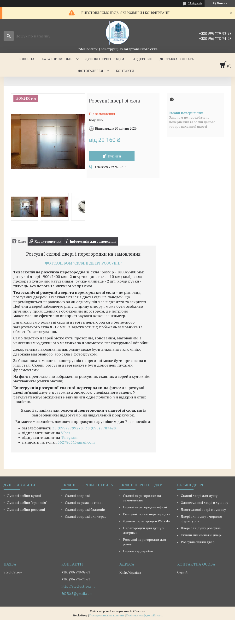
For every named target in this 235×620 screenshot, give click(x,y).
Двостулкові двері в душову (203, 509)
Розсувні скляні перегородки (146, 514)
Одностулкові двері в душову (204, 502)
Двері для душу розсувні (201, 528)
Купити (114, 156)
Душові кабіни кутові (24, 495)
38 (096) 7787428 (100, 428)
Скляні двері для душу (199, 495)
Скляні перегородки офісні (145, 507)
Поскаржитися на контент (106, 615)
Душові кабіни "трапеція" (27, 502)
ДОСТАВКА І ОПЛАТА (177, 59)
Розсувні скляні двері (198, 542)
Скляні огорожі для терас (85, 516)
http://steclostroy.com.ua (78, 586)
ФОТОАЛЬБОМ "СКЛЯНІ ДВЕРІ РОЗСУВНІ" (83, 263)
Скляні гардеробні (138, 551)
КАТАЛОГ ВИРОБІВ (57, 59)
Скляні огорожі (77, 495)
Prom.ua (140, 611)
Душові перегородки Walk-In (146, 521)
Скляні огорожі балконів (85, 509)
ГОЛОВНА (26, 59)
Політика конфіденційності (144, 615)
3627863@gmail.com (76, 442)
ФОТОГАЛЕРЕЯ (90, 70)
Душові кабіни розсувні (26, 509)
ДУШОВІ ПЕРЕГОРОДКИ (104, 59)
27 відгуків (195, 3)
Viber (65, 432)
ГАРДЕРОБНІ (142, 59)
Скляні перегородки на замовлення (142, 497)
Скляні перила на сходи (84, 502)
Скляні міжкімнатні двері (201, 535)
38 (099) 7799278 (67, 428)
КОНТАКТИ (125, 70)
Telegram (69, 437)
